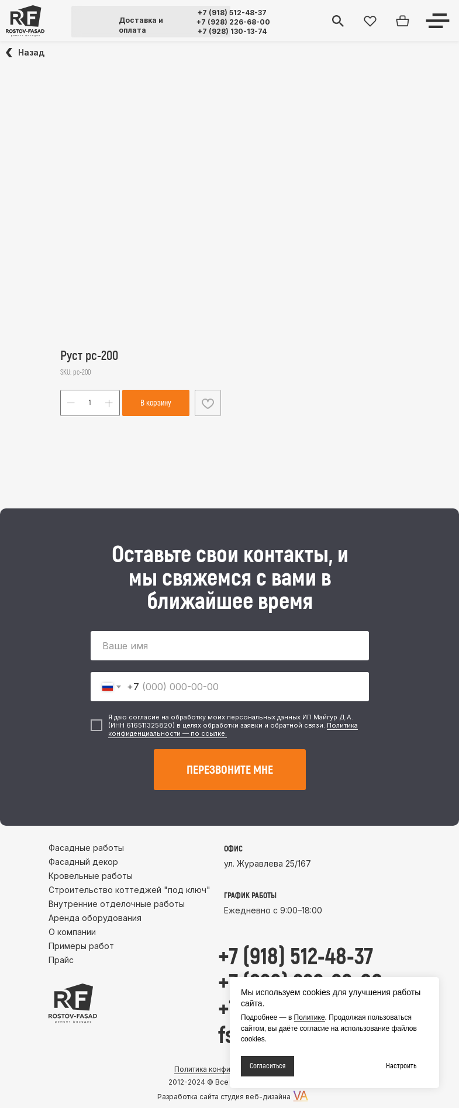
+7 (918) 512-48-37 (232, 12)
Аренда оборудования (95, 918)
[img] (25, 21)
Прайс (61, 960)
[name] (230, 645)
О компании (72, 932)
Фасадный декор (83, 862)
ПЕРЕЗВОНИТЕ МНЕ (230, 770)
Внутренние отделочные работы (117, 904)
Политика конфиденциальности (229, 1069)
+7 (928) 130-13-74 (232, 31)
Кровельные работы (91, 876)
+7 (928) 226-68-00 (233, 22)
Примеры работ (81, 946)
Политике (309, 1017)
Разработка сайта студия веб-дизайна (224, 1096)
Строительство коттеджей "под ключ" (129, 890)
